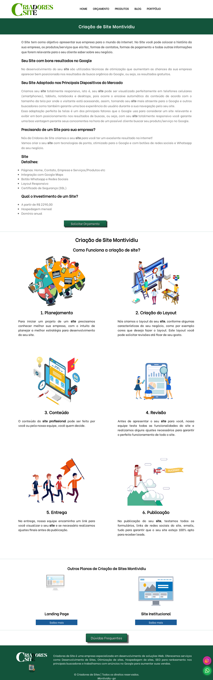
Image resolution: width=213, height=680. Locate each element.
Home (83, 8)
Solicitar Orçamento (85, 223)
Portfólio (154, 8)
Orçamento (101, 8)
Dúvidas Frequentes (106, 637)
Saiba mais (57, 622)
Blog (137, 8)
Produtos (122, 8)
